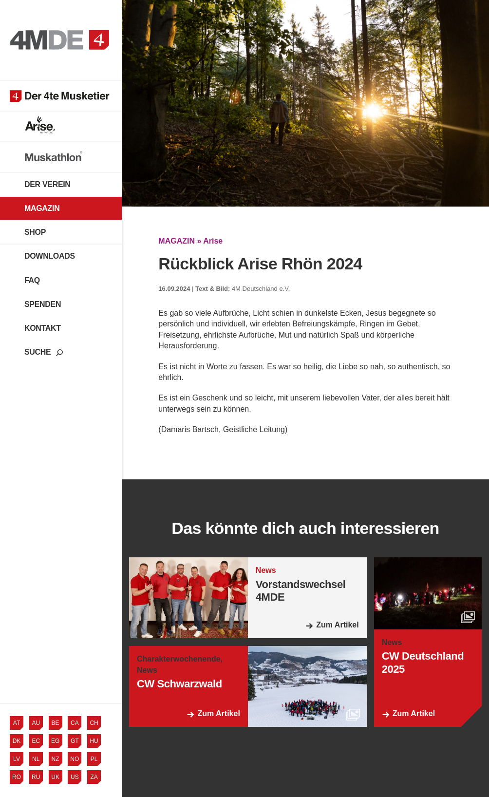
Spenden (42, 304)
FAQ (32, 280)
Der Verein (47, 184)
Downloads (49, 256)
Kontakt (42, 328)
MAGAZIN (176, 241)
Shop (35, 232)
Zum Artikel (337, 625)
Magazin (41, 208)
